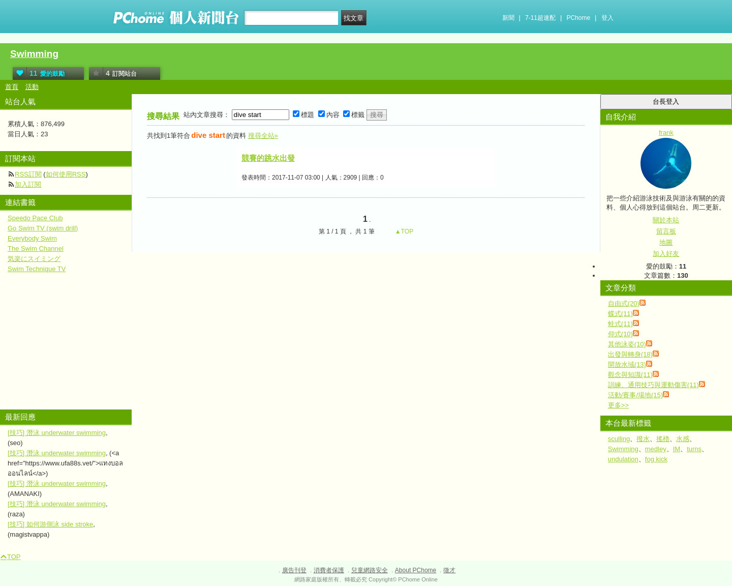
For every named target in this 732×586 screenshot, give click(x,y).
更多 (618, 405)
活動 (32, 87)
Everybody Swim (32, 238)
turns (694, 449)
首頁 (11, 87)
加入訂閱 (28, 184)
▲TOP (403, 231)
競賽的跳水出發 (268, 158)
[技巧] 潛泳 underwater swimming (57, 432)
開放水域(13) (627, 364)
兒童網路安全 (369, 570)
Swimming (34, 53)
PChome (578, 17)
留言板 (666, 231)
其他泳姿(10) (627, 344)
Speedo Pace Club (35, 218)
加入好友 (666, 253)
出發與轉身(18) (630, 354)
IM (676, 449)
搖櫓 (662, 439)
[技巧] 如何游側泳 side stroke (50, 524)
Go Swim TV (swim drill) (43, 228)
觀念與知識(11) (630, 374)
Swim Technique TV (37, 269)
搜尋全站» (263, 135)
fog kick (656, 459)
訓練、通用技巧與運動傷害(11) (653, 385)
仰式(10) (620, 334)
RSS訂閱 (28, 174)
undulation (623, 459)
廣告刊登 (294, 570)
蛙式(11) (620, 324)
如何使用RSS (66, 174)
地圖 (666, 242)
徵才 (449, 570)
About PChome (415, 570)
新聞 (508, 17)
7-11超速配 (540, 17)
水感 (682, 439)
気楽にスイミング (34, 258)
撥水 (643, 439)
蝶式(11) (620, 313)
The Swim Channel (36, 248)
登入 (607, 17)
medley (655, 449)
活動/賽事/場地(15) (635, 395)
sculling (619, 439)
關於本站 (666, 220)
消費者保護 (329, 570)
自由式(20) (623, 303)
